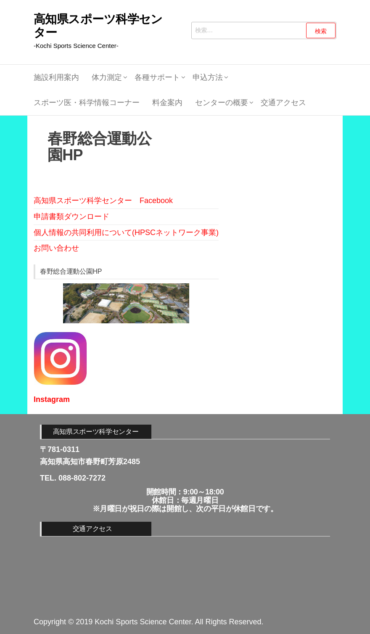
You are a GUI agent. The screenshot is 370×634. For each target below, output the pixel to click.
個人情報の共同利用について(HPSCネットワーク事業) (126, 232)
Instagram (52, 399)
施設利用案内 (56, 77)
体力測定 (107, 77)
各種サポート (157, 77)
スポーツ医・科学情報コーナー (87, 102)
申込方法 (208, 77)
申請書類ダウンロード (71, 216)
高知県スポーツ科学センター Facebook (103, 200)
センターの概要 (221, 102)
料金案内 (167, 102)
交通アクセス (283, 102)
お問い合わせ (56, 248)
